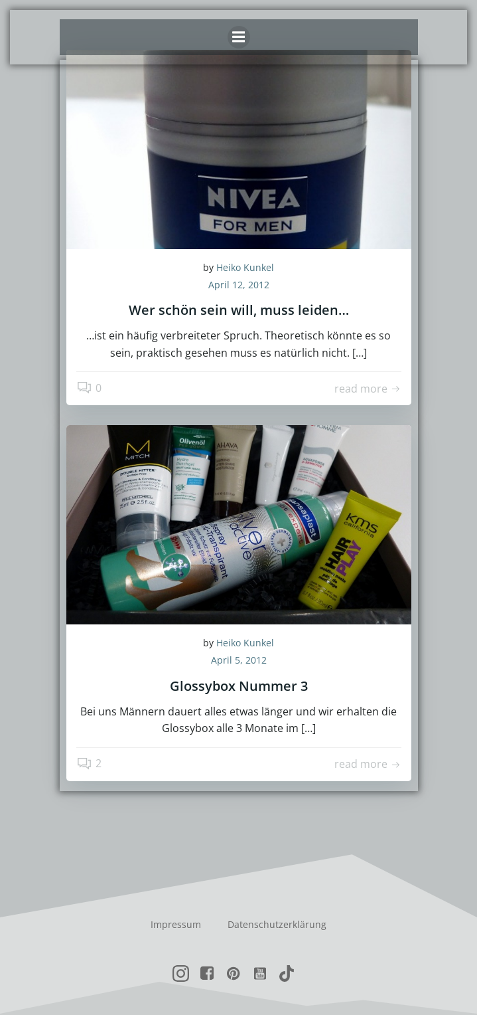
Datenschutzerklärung (277, 924)
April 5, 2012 (239, 660)
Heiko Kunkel (245, 267)
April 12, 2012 (238, 284)
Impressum (176, 924)
